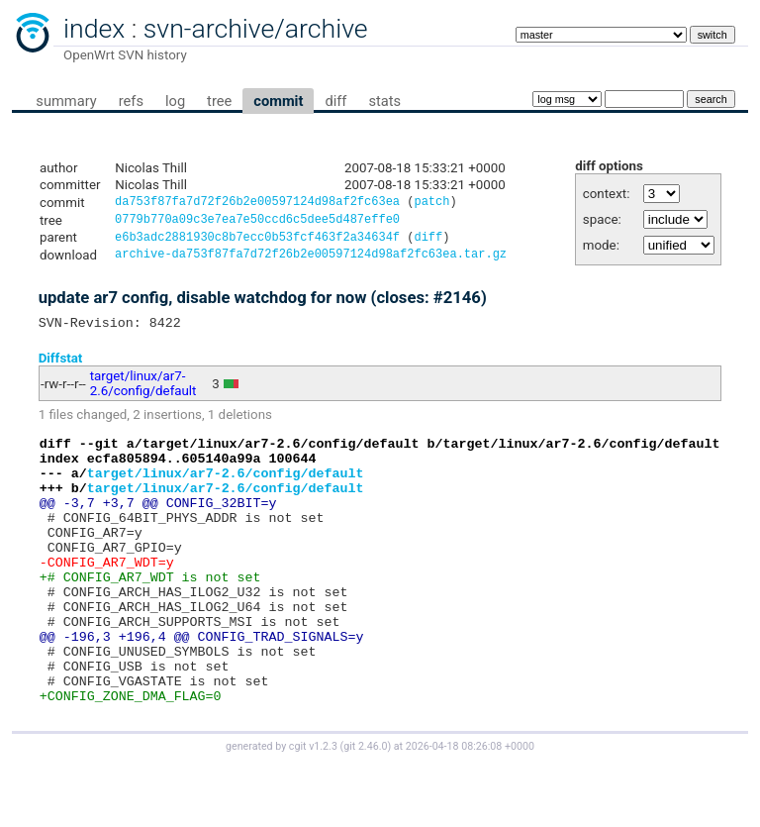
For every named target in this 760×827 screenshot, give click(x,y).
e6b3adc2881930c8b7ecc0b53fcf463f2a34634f (257, 242)
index (94, 29)
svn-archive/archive (255, 29)
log (175, 101)
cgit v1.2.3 (313, 808)
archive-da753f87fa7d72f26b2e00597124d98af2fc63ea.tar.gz (311, 261)
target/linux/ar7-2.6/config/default (143, 393)
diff (335, 101)
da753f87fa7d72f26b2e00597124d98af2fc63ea (257, 203)
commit (278, 101)
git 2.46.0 (365, 808)
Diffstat (61, 367)
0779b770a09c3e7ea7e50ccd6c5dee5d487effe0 (257, 222)
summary (66, 101)
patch (431, 203)
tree (219, 101)
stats (384, 101)
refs (131, 101)
